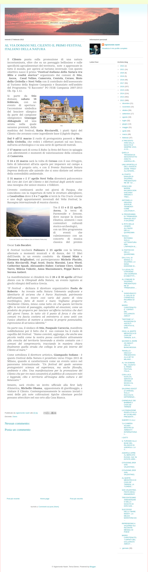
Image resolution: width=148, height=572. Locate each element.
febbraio (125, 138)
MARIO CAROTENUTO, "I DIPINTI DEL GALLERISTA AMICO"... (129, 539)
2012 (122, 100)
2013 (122, 97)
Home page (44, 499)
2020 (122, 73)
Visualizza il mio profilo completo (114, 48)
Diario (15, 417)
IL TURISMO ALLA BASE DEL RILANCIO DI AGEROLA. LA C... (129, 445)
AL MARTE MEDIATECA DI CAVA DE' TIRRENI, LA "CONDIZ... (129, 482)
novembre (126, 107)
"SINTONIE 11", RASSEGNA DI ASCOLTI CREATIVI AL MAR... (129, 323)
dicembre (126, 103)
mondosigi (22, 15)
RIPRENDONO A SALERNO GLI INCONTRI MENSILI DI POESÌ (129, 527)
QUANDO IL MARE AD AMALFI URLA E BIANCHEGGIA (129, 344)
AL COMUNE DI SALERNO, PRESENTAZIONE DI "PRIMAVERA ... (129, 283)
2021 (122, 69)
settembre (126, 114)
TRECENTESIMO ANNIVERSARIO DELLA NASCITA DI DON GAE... (129, 502)
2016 (122, 86)
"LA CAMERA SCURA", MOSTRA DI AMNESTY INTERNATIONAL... (129, 428)
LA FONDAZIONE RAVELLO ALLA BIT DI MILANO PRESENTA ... (129, 413)
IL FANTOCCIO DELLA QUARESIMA (128, 252)
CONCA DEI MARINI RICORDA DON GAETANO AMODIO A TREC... (129, 191)
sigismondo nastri (112, 45)
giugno (125, 124)
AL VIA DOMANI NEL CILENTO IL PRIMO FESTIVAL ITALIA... (128, 367)
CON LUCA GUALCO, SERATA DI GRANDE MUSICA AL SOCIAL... (127, 380)
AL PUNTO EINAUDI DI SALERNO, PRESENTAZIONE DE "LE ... (129, 178)
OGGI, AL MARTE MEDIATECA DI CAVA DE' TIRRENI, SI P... (129, 334)
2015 (122, 90)
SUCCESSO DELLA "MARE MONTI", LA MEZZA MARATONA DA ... (129, 514)
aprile (124, 131)
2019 (122, 76)
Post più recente (13, 499)
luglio (124, 121)
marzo (125, 134)
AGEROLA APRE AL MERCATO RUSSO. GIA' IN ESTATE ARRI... (129, 456)
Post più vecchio (76, 499)
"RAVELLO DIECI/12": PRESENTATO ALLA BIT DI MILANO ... (129, 355)
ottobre (125, 110)
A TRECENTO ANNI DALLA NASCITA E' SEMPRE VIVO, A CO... (129, 145)
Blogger (93, 567)
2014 (122, 93)
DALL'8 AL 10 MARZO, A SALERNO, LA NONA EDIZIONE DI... (129, 262)
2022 (122, 66)
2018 (122, 80)
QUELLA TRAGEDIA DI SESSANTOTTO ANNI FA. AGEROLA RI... (129, 157)
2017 (122, 83)
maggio (125, 127)
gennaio (125, 548)
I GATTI (125, 438)
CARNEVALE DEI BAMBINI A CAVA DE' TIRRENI (129, 404)
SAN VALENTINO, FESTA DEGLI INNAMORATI (129, 492)
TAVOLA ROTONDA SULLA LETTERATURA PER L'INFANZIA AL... (129, 241)
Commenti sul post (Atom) (49, 507)
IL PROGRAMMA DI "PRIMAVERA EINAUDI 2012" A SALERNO (129, 217)
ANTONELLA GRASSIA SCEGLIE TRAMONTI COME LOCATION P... (129, 205)
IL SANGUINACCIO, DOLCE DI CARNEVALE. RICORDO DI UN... (129, 296)
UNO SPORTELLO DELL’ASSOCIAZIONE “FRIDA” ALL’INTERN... (129, 168)
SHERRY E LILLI (128, 420)
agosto (125, 117)
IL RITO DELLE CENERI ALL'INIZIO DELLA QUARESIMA (128, 228)
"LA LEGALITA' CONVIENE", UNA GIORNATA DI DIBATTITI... (129, 273)
